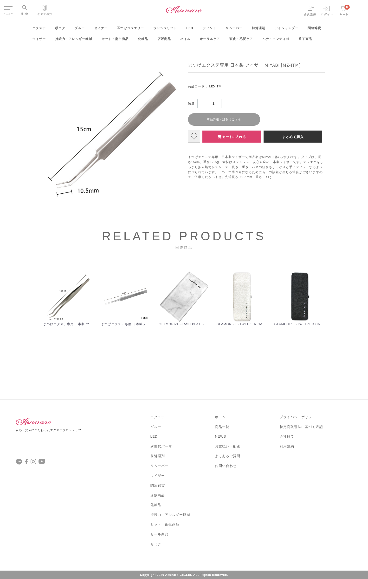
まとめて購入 (293, 137)
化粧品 (143, 40)
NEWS (220, 436)
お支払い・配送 (227, 446)
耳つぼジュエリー (130, 30)
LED (189, 30)
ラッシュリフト (165, 30)
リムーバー (234, 30)
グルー (80, 30)
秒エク (60, 30)
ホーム (220, 416)
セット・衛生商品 (115, 40)
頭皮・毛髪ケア (241, 40)
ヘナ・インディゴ (275, 40)
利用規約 (287, 446)
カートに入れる (232, 137)
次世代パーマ (161, 446)
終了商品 (305, 40)
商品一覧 (222, 426)
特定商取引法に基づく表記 (301, 426)
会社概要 (287, 436)
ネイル (185, 40)
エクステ (39, 30)
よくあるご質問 (227, 456)
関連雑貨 (314, 30)
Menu (8, 7)
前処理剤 (258, 30)
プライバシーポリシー (298, 416)
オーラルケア (210, 40)
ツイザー (39, 40)
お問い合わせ (226, 465)
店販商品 (164, 40)
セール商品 (159, 534)
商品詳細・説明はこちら (224, 119)
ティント (209, 30)
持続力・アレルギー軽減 (73, 40)
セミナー (101, 30)
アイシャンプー (286, 30)
